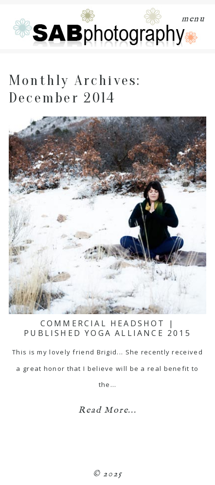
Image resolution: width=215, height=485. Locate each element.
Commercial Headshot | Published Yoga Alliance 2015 (107, 328)
